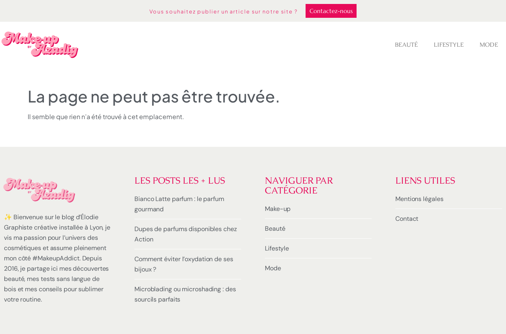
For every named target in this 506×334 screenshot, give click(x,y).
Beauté (406, 44)
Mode (489, 44)
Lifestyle (449, 44)
